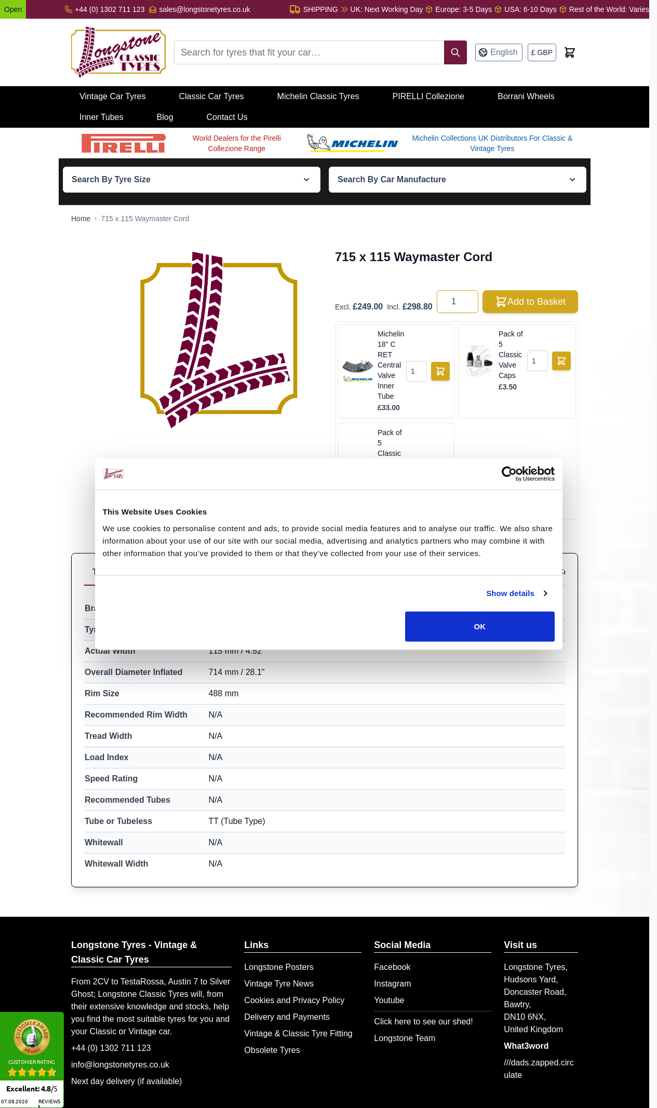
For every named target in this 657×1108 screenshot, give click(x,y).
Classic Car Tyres (211, 96)
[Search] (455, 52)
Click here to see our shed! (423, 1021)
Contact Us (227, 117)
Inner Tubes (101, 117)
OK (480, 629)
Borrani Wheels (526, 96)
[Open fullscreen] (220, 339)
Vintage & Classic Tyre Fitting (298, 1033)
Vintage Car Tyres (112, 96)
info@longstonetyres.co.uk (120, 1064)
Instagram (392, 983)
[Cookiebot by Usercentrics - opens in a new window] (509, 477)
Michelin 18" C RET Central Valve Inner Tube (390, 365)
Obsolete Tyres (272, 1050)
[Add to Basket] (440, 371)
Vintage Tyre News (279, 983)
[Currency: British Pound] (542, 52)
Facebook (392, 967)
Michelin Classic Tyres (318, 96)
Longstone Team (404, 1038)
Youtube (389, 1000)
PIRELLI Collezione (429, 96)
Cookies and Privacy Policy (294, 1000)
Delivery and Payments (287, 1016)
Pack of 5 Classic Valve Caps (511, 355)
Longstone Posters (278, 967)
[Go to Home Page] (80, 218)
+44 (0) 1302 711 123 (111, 1048)
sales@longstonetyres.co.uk (204, 9)
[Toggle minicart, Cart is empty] (569, 52)
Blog (165, 117)
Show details (511, 596)
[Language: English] (498, 52)
